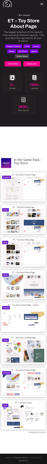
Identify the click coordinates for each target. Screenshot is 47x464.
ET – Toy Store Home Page (23, 272)
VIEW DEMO (13, 64)
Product (6, 373)
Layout (36, 46)
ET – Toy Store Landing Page (23, 337)
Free (27, 46)
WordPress (23, 460)
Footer (6, 307)
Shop (5, 210)
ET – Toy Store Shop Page (23, 207)
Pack (5, 405)
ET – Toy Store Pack (23, 402)
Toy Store (23, 51)
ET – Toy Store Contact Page (23, 174)
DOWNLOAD (32, 64)
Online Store (22, 56)
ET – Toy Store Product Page (24, 370)
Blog (5, 242)
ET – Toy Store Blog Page (23, 239)
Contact (6, 177)
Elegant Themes (14, 46)
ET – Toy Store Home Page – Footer (23, 305)
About (11, 51)
